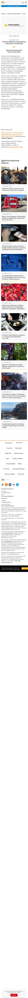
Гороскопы (21, 474)
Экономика (18, 448)
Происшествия (7, 404)
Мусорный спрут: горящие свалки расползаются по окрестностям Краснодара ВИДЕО (12, 134)
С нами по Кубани (17, 458)
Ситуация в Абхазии (18, 469)
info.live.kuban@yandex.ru (7, 496)
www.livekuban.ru (8, 533)
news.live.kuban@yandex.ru (7, 505)
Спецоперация (7, 374)
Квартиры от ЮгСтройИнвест (14, 6)
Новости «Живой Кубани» (14, 13)
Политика (9, 448)
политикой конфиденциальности (10, 561)
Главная (3, 13)
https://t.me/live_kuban (16, 147)
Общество (6, 168)
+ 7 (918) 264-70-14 (6, 492)
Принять (14, 995)
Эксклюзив (9, 443)
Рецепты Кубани (10, 474)
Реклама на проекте (7, 489)
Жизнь (5, 196)
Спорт (7, 458)
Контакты (19, 442)
